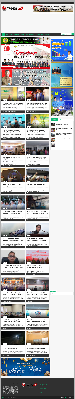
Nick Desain (67, 397)
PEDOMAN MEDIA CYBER (15, 3)
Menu (27, 3)
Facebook (72, 3)
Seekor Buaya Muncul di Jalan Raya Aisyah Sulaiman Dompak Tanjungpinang (12, 348)
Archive (69, 119)
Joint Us (41, 392)
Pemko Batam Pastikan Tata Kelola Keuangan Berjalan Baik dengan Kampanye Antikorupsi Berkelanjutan (13, 213)
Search (73, 34)
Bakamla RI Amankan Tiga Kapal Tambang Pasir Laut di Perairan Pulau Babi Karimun (13, 240)
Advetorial (5, 111)
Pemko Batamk (13, 111)
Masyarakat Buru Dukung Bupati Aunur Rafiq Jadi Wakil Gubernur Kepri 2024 (36, 186)
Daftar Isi (23, 3)
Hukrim (5, 247)
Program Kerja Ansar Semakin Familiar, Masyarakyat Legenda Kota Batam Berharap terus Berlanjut (37, 132)
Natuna (29, 247)
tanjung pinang (34, 274)
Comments (62, 119)
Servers (41, 391)
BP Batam (8, 138)
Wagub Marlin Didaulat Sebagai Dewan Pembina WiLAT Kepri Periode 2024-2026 (13, 294)
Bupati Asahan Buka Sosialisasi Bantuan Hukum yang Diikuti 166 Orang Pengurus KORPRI (36, 321)
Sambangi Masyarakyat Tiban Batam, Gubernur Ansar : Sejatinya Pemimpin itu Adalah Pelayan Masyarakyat (13, 105)
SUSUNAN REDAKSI (6, 3)
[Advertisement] (53, 23)
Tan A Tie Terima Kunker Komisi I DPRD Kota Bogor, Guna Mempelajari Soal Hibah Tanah (37, 294)
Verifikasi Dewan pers (43, 385)
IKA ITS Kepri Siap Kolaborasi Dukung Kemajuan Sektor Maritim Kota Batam (12, 132)
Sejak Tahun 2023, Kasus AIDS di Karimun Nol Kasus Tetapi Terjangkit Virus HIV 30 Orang (13, 267)
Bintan (29, 165)
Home (3, 34)
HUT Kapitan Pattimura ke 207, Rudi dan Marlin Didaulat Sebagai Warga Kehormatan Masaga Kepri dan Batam (37, 105)
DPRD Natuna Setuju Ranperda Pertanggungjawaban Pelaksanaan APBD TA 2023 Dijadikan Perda (36, 240)
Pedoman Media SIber (43, 384)
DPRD (32, 301)
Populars (54, 119)
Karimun (29, 192)
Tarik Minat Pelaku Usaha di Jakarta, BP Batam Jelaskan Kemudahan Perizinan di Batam (37, 348)
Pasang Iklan (42, 387)
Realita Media (4, 397)
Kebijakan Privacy (43, 388)
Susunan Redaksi (43, 383)
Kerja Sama (42, 389)
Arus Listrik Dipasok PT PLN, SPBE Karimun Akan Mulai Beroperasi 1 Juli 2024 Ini (37, 213)
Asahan (29, 328)
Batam (9, 111)
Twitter (71, 3)
